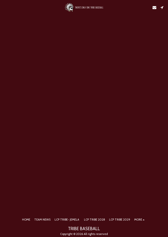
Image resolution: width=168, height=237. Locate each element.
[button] (5, 7)
